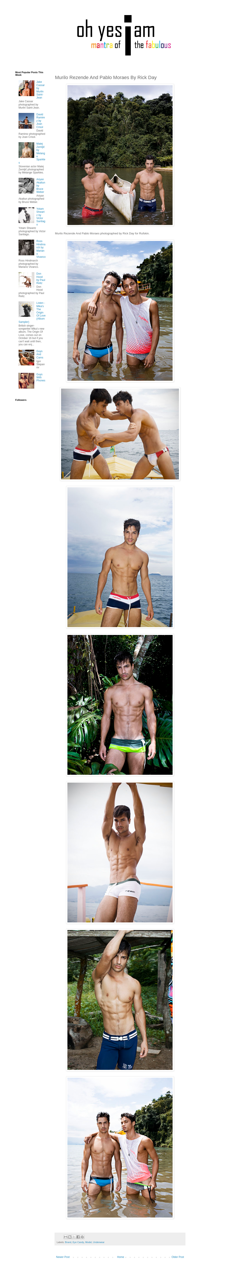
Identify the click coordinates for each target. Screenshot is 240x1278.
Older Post (177, 1257)
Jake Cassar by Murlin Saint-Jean (40, 89)
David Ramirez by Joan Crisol (40, 121)
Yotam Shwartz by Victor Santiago (40, 216)
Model (88, 1242)
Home (120, 1257)
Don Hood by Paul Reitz (40, 278)
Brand (68, 1242)
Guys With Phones (40, 377)
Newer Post (63, 1257)
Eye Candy (78, 1242)
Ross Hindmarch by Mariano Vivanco (41, 249)
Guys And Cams (39, 354)
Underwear (99, 1242)
